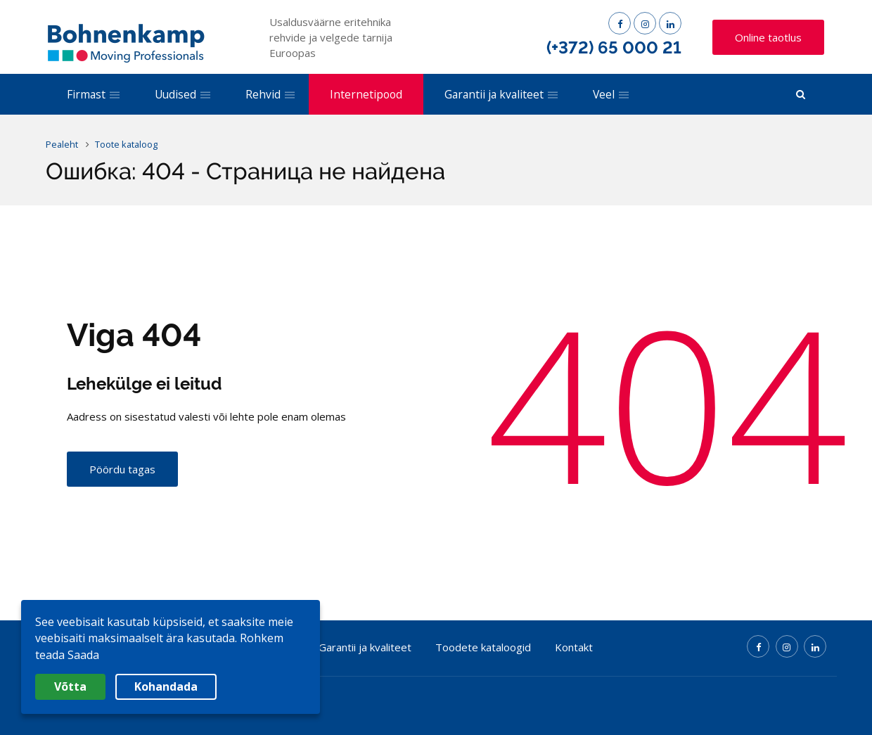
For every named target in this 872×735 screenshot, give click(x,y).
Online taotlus (768, 37)
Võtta (70, 686)
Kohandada (166, 686)
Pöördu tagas (122, 470)
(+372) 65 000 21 (613, 47)
